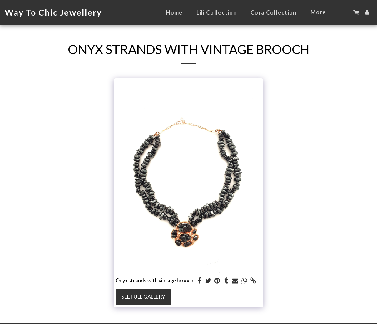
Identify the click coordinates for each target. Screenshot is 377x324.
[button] (356, 12)
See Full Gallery (143, 297)
